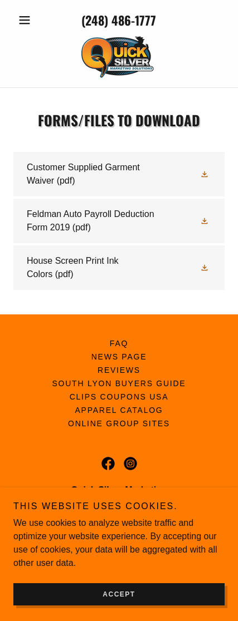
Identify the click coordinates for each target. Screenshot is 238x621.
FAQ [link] (119, 343)
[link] (118, 57)
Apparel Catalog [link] (119, 410)
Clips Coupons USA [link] (119, 396)
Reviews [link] (119, 370)
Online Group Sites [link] (119, 423)
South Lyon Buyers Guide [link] (119, 383)
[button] (29, 20)
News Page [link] (119, 356)
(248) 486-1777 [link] (118, 20)
